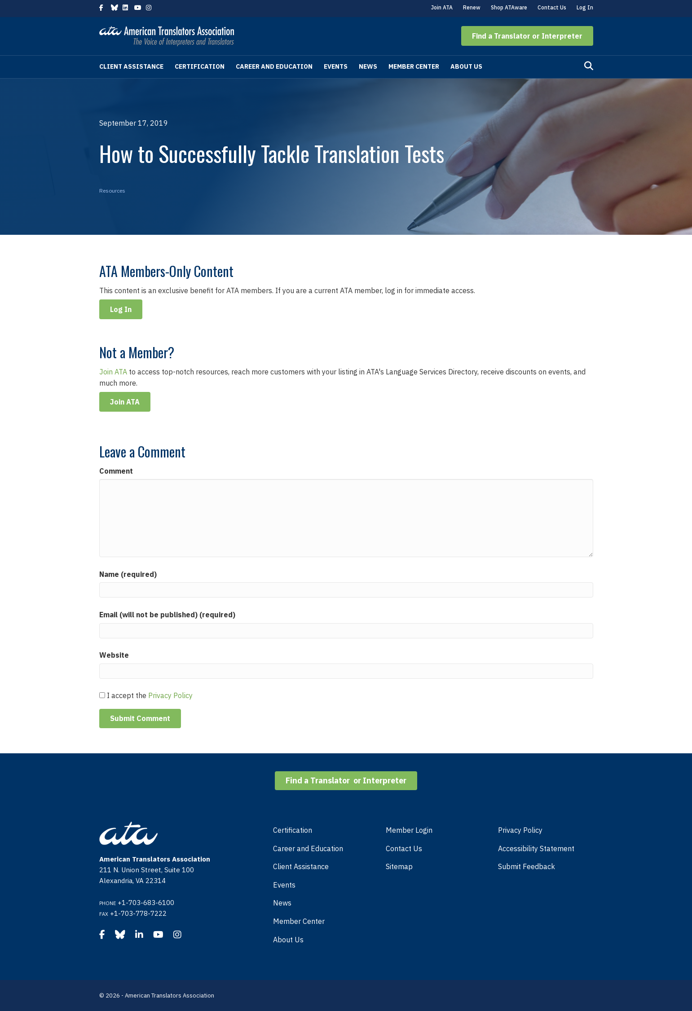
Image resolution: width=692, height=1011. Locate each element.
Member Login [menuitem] (409, 830)
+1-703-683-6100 (146, 902)
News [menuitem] (282, 902)
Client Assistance (131, 66)
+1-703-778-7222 (138, 913)
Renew (471, 7)
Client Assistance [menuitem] (301, 866)
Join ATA (442, 7)
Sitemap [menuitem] (399, 866)
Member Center (413, 66)
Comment (116, 470)
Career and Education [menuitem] (308, 848)
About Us (466, 66)
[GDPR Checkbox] (102, 695)
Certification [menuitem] (292, 830)
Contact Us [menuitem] (404, 848)
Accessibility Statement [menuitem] (536, 848)
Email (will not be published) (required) (167, 614)
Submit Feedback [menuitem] (526, 866)
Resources (112, 190)
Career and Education (274, 66)
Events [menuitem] (284, 884)
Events (336, 66)
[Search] (588, 66)
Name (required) (128, 574)
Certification (200, 66)
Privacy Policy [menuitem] (520, 830)
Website (114, 655)
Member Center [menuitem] (299, 921)
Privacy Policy (170, 695)
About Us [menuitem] (288, 939)
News (368, 66)
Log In (585, 7)
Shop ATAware (509, 7)
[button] (527, 36)
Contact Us (552, 7)
